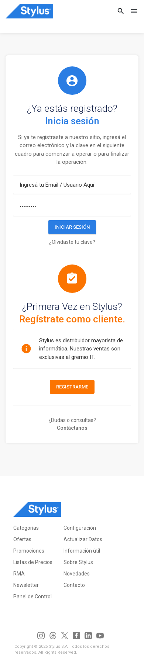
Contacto (74, 585)
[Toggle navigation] (131, 11)
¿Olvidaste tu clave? (72, 242)
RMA (19, 574)
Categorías (26, 528)
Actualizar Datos (83, 539)
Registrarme (72, 387)
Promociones (28, 551)
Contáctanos (72, 428)
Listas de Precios (32, 562)
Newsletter (26, 585)
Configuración (80, 528)
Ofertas (22, 539)
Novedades (77, 574)
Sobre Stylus (78, 562)
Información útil (82, 551)
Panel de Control (32, 596)
